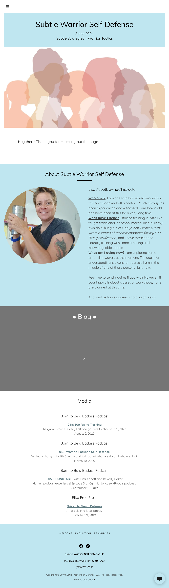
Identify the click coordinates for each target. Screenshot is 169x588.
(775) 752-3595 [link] (84, 567)
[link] (84, 26)
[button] (7, 6)
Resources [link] (102, 533)
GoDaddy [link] (91, 579)
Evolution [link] (83, 533)
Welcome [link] (66, 533)
